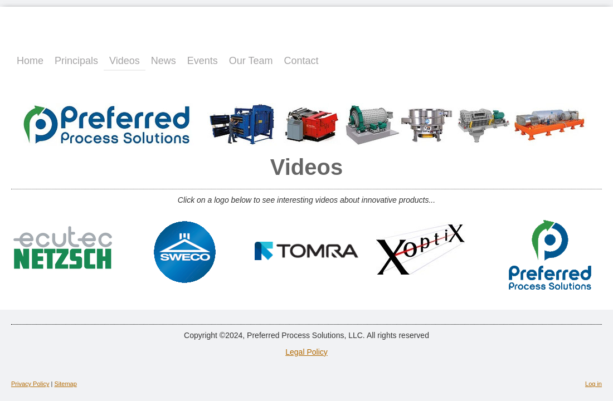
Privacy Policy (30, 383)
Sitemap (65, 383)
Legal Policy (306, 352)
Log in (593, 383)
